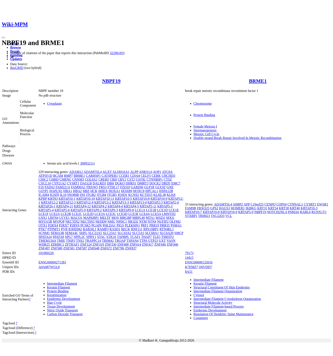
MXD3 (160, 218)
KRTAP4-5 (131, 206)
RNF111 (137, 229)
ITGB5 (112, 195)
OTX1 (42, 225)
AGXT (107, 172)
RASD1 (114, 229)
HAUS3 (224, 208)
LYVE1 (64, 218)
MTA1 (150, 218)
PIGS (120, 225)
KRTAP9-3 (110, 210)
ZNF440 (160, 244)
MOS (115, 218)
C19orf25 (257, 204)
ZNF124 (86, 244)
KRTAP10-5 (123, 198)
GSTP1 (43, 191)
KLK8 (171, 195)
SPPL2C (79, 237)
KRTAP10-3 (309, 208)
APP (247, 204)
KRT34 (273, 208)
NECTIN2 (72, 221)
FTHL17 (113, 187)
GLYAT (160, 187)
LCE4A (144, 214)
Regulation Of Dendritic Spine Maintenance (223, 314)
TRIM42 (108, 240)
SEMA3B (57, 233)
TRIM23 (204, 216)
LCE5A (156, 214)
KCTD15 (146, 195)
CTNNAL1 (295, 204)
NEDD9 (100, 221)
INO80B (73, 195)
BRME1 (258, 81)
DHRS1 (131, 183)
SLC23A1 (110, 233)
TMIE (61, 240)
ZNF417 (147, 244)
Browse (15, 47)
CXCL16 (44, 183)
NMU (111, 221)
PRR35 (165, 225)
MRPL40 (138, 218)
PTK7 (42, 229)
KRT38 (284, 208)
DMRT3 (142, 183)
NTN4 (152, 221)
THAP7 (146, 237)
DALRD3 (99, 183)
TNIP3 (70, 240)
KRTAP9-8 (126, 210)
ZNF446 (172, 244)
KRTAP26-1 (46, 206)
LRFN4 (53, 218)
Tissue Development (61, 306)
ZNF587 (81, 248)
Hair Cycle (54, 302)
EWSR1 (322, 204)
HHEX (103, 191)
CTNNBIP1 (155, 179)
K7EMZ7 (191, 267)
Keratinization (56, 295)
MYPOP (59, 221)
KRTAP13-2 (102, 202)
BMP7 (68, 175)
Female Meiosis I (205, 126)
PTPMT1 (53, 229)
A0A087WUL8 (49, 267)
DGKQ (120, 183)
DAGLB (86, 183)
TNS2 (80, 240)
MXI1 (170, 218)
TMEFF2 (167, 237)
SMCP (178, 233)
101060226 (46, 253)
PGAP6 (97, 225)
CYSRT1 (73, 183)
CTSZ (168, 179)
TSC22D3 (217, 216)
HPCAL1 (151, 191)
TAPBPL (123, 237)
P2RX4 (53, 225)
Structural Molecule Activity (212, 302)
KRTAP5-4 (46, 210)
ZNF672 (106, 248)
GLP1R (149, 187)
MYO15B (45, 221)
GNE (170, 187)
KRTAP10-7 (193, 212)
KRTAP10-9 (159, 198)
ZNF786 (118, 248)
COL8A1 (91, 179)
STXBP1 (191, 216)
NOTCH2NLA (277, 212)
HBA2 (77, 191)
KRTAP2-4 (171, 202)
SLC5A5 (138, 233)
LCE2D (88, 214)
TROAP (120, 240)
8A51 (189, 271)
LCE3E (133, 214)
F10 (41, 187)
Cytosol (198, 295)
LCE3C (111, 214)
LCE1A (140, 210)
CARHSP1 (93, 175)
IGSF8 (54, 195)
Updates (16, 59)
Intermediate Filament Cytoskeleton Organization (227, 299)
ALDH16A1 (120, 172)
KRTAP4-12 (82, 206)
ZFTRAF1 (72, 244)
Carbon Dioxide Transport (65, 314)
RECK (125, 229)
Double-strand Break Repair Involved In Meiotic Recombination (237, 138)
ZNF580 (56, 248)
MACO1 (76, 218)
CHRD (53, 179)
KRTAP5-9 (78, 210)
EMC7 (175, 183)
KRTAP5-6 (62, 210)
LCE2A (54, 214)
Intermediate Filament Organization (217, 291)
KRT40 (295, 208)
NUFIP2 (163, 221)
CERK (156, 175)
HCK (93, 191)
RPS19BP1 (151, 229)
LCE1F (43, 214)
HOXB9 (126, 191)
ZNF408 (123, 244)
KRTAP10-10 (85, 198)
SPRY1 (91, 237)
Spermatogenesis (204, 130)
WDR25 (44, 244)
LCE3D (122, 214)
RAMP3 (103, 229)
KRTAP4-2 (99, 206)
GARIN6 (137, 187)
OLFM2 (175, 221)
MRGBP (125, 218)
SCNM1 (44, 233)
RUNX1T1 (319, 212)
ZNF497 (44, 248)
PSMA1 (176, 225)
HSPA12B (166, 191)
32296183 (116, 53)
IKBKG (251, 208)
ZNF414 (135, 244)
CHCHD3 (168, 175)
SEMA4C (71, 233)
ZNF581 (69, 248)
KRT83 (53, 198)
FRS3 (102, 187)
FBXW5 (92, 187)
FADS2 (50, 187)
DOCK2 (155, 183)
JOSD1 (122, 195)
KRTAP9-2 (94, 210)
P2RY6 (74, 225)
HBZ (86, 191)
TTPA (143, 240)
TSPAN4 (132, 240)
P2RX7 (64, 225)
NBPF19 (111, 81)
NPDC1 (121, 221)
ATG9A (167, 172)
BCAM (58, 175)
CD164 (135, 175)
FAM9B (190, 208)
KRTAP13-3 (120, 202)
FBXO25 (203, 208)
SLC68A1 (152, 233)
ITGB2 (91, 195)
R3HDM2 (75, 229)
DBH (110, 183)
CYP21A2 (59, 183)
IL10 (63, 195)
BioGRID (16, 68)
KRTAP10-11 (105, 198)
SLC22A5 (95, 233)
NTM (143, 221)
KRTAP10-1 (67, 198)
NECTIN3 (87, 221)
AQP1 (157, 172)
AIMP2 (238, 204)
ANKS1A (145, 172)
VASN (170, 240)
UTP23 (153, 240)
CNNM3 (78, 179)
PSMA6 (293, 212)
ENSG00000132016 (199, 262)
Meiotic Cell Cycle (206, 134)
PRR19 (154, 225)
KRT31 (262, 208)
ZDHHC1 (57, 244)
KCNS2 (133, 195)
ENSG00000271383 (52, 262)
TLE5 (156, 237)
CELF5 (146, 175)
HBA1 (67, 191)
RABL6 (305, 212)
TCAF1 (135, 237)
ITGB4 (101, 195)
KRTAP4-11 (64, 206)
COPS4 (282, 204)
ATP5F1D (45, 175)
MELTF (105, 218)
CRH (113, 179)
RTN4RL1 (166, 229)
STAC (101, 237)
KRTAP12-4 (84, 202)
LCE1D (162, 210)
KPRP (42, 198)
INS (82, 195)
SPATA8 (58, 237)
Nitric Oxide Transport (62, 310)
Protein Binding (204, 115)
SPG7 (69, 237)
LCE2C (77, 214)
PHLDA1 (109, 225)
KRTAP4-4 (115, 206)
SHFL (83, 233)
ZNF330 (110, 244)
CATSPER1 (110, 175)
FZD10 (125, 187)
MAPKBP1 (91, 218)
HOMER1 (238, 208)
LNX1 (42, 218)
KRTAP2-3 (155, 202)
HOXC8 (138, 191)
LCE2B (66, 214)
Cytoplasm (54, 103)
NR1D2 (133, 221)
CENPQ (269, 204)
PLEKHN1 (132, 225)
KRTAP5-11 (148, 206)
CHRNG (65, 179)
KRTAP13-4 (138, 202)
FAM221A (63, 187)
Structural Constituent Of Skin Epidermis (221, 287)
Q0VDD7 (205, 267)
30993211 (86, 163)
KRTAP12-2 (49, 202)
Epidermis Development (63, 299)
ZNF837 (131, 248)
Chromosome (202, 103)
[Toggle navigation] (3, 37)
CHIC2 (43, 179)
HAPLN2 (55, 191)
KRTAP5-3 (165, 206)
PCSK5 (85, 225)
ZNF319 (98, 244)
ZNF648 (93, 248)
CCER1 (124, 175)
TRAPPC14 (93, 240)
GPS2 (214, 208)
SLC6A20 (167, 233)
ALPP (134, 172)
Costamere (200, 318)
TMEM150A (47, 240)
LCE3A (100, 214)
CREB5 (103, 179)
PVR (64, 229)
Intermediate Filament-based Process (218, 306)
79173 (189, 253)
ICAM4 (43, 195)
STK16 (111, 237)
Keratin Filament (58, 287)
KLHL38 (159, 195)
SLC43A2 (124, 233)
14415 (189, 257)
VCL (228, 216)
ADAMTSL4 (93, 172)
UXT (162, 240)
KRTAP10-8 (141, 198)
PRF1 (144, 225)
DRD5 (166, 183)
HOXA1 (114, 191)
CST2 (131, 179)
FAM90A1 (78, 187)
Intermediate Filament (62, 283)
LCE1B (151, 210)
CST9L (141, 179)
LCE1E (174, 210)
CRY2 (122, 179)
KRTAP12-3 (67, 202)
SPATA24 (45, 237)
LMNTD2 (169, 214)
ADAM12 (76, 172)
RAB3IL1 (89, 229)
